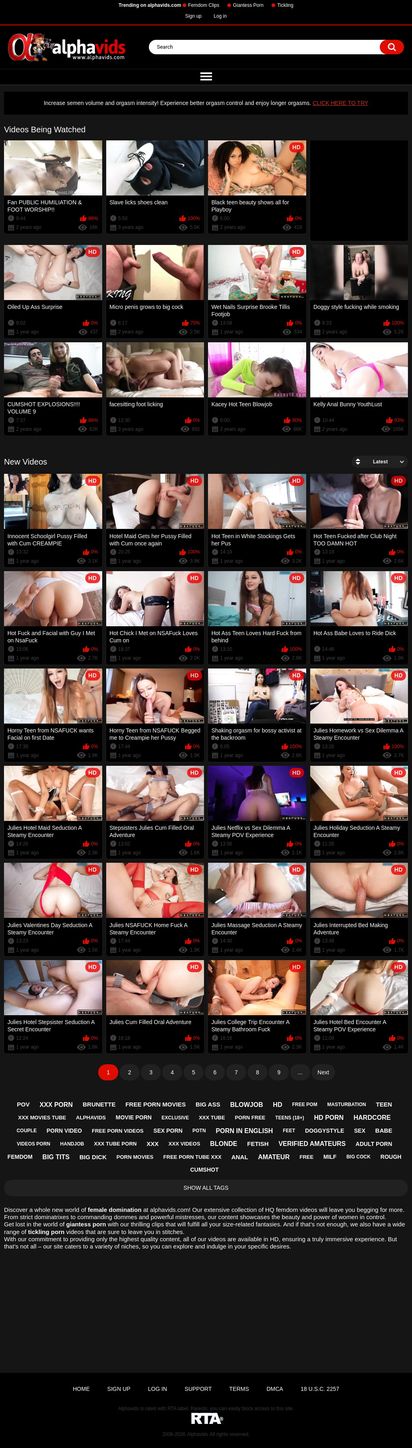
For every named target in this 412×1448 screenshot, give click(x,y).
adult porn (374, 1144)
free (307, 1157)
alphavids (91, 1118)
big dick (93, 1157)
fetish (257, 1143)
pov (23, 1104)
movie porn (134, 1117)
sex (359, 1130)
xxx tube (212, 1118)
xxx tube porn (115, 1144)
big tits (56, 1157)
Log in (220, 16)
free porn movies (156, 1104)
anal (239, 1157)
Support (198, 1389)
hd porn (329, 1117)
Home (81, 1389)
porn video (64, 1130)
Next (323, 1072)
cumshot (204, 1169)
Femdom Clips (203, 5)
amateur (274, 1157)
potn (199, 1130)
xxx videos (184, 1144)
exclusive (175, 1118)
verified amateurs (312, 1143)
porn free (250, 1118)
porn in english (244, 1130)
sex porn (167, 1130)
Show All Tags (206, 1188)
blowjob (246, 1104)
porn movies (135, 1157)
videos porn (33, 1144)
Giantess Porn (248, 5)
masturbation (346, 1104)
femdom (20, 1157)
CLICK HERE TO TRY (340, 103)
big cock (358, 1157)
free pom (304, 1104)
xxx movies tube (42, 1118)
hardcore (372, 1117)
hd (277, 1104)
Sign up (193, 16)
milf (330, 1157)
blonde (223, 1143)
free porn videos (118, 1131)
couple (26, 1130)
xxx (152, 1143)
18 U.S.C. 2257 (320, 1389)
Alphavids (197, 1434)
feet (289, 1130)
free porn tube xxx (192, 1157)
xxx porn (56, 1104)
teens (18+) (289, 1118)
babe (384, 1130)
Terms (239, 1389)
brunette (98, 1104)
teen (384, 1104)
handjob (72, 1144)
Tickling (285, 5)
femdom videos (296, 1209)
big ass (208, 1104)
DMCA (274, 1389)
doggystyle (324, 1130)
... (300, 1072)
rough (391, 1157)
